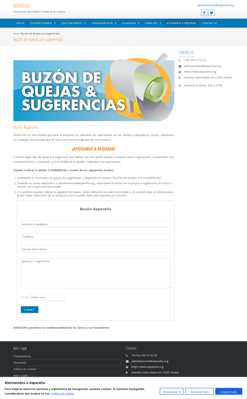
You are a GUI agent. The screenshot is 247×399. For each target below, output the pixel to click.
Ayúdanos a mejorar (181, 23)
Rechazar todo (199, 392)
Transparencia (102, 23)
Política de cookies (62, 393)
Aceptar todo (229, 392)
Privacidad (19, 362)
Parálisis (151, 23)
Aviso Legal (20, 375)
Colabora (129, 23)
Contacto (209, 23)
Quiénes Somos (41, 23)
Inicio (20, 23)
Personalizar (170, 392)
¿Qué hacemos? (71, 23)
